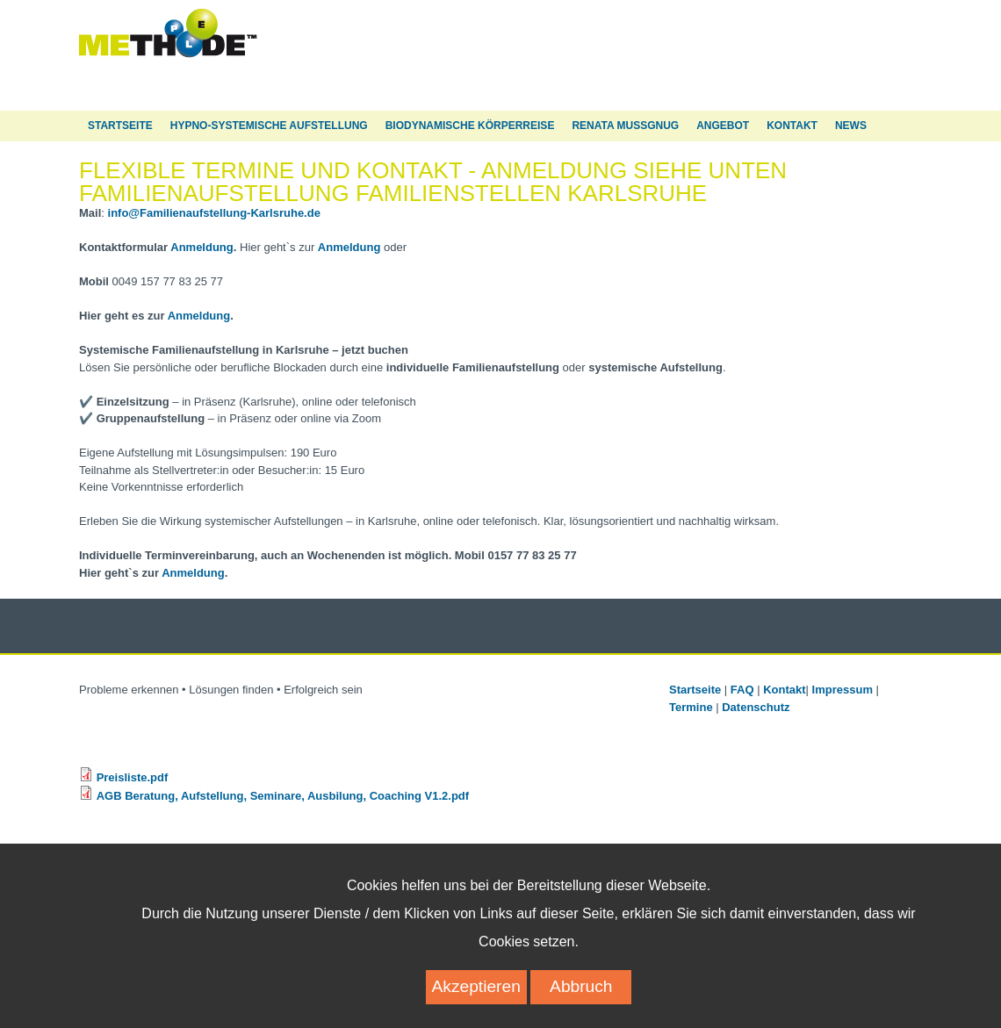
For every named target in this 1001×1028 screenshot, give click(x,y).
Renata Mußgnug (625, 125)
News (851, 125)
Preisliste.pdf (133, 777)
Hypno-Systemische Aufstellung (269, 125)
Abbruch (581, 999)
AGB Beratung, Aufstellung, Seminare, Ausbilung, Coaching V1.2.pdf (283, 795)
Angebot (722, 125)
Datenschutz (757, 707)
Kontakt (792, 125)
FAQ (742, 689)
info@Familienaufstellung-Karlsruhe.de (214, 212)
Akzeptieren (476, 999)
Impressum (842, 689)
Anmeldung (202, 247)
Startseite (120, 125)
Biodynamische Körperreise (470, 125)
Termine (691, 707)
